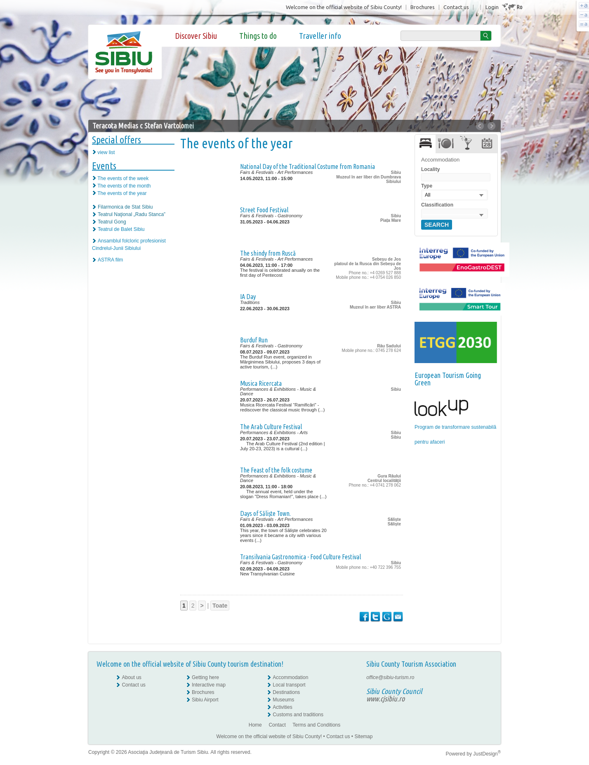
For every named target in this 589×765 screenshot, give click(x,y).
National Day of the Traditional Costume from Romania (307, 166)
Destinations (286, 692)
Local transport (289, 685)
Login (492, 7)
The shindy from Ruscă (268, 253)
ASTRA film (110, 260)
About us (131, 677)
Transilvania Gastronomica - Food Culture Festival (300, 557)
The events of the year (121, 193)
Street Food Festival (264, 210)
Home (255, 725)
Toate (219, 605)
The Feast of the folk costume (276, 470)
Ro (519, 6)
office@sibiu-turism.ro (390, 677)
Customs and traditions (298, 714)
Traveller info (320, 35)
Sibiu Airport (205, 700)
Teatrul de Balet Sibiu (121, 229)
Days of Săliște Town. (265, 513)
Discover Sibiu (196, 35)
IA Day (248, 296)
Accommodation (290, 677)
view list (106, 152)
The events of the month (124, 186)
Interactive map (209, 685)
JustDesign (487, 754)
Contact (277, 725)
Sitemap (363, 736)
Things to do (258, 35)
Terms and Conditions (316, 725)
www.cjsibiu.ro (385, 698)
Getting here (205, 677)
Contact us (456, 7)
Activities (282, 707)
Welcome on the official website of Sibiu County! (344, 7)
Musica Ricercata (261, 383)
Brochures (422, 7)
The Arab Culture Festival (271, 426)
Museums (283, 700)
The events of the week (122, 178)
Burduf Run (254, 340)
